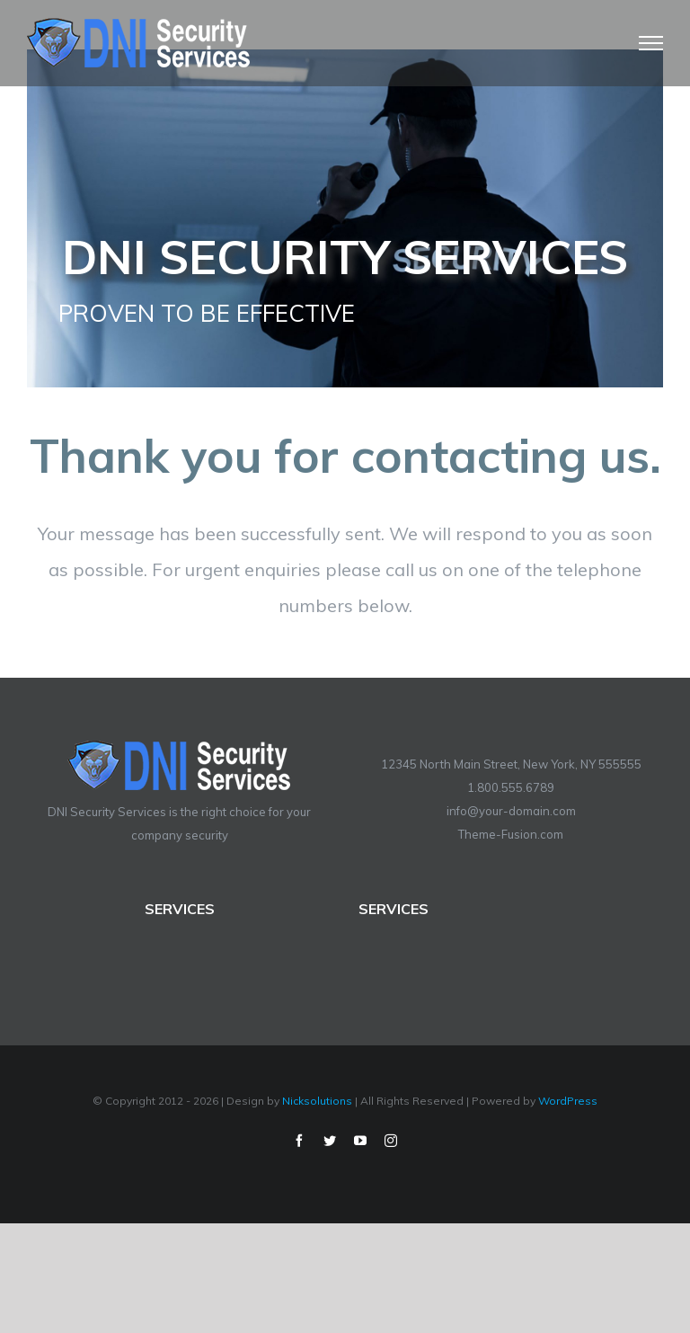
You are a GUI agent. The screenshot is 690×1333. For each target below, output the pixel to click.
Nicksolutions (317, 1100)
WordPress (567, 1100)
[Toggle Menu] (651, 43)
